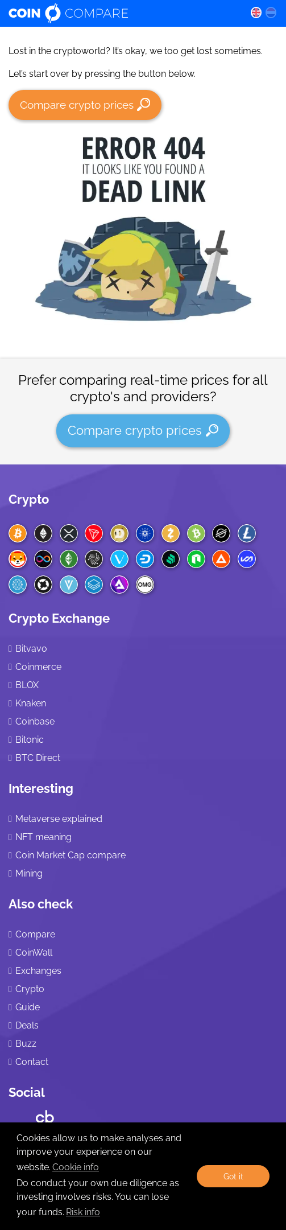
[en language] (256, 12)
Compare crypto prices (85, 104)
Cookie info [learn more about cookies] (75, 1167)
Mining (29, 873)
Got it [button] (233, 1176)
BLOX (27, 685)
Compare (35, 934)
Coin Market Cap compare (70, 855)
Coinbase (35, 721)
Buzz (25, 1043)
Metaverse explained (58, 818)
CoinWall (33, 952)
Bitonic (29, 739)
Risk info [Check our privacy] (83, 1212)
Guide (27, 1007)
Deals (27, 1025)
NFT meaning (43, 837)
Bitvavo (31, 648)
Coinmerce (38, 666)
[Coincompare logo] (121, 13)
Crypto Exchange (59, 618)
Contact (31, 1061)
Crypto (29, 499)
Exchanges (38, 970)
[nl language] (271, 12)
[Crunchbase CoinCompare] (45, 1114)
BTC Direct (37, 757)
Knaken (30, 703)
